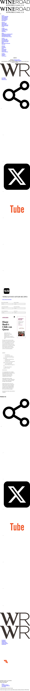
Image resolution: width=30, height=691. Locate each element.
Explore (3, 38)
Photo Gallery (4, 49)
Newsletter (4, 54)
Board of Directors (5, 51)
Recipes (3, 55)
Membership (4, 644)
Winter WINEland (5, 17)
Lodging (3, 28)
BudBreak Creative (18, 60)
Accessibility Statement (6, 685)
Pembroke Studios (17, 59)
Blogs (3, 42)
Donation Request (5, 643)
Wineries (3, 22)
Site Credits (4, 686)
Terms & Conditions (5, 684)
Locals (3, 26)
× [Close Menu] (0, 13)
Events (3, 15)
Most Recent (4, 31)
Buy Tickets (4, 20)
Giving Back (4, 50)
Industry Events (4, 642)
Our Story (3, 46)
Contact (3, 53)
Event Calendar (4, 19)
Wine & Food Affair (5, 16)
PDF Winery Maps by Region (7, 36)
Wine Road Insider (5, 25)
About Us (3, 45)
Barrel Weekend (4, 18)
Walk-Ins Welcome (5, 24)
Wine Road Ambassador (6, 43)
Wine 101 (3, 44)
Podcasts (3, 30)
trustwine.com (20, 324)
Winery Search (4, 23)
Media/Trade (4, 641)
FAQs (3, 48)
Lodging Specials (5, 29)
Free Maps (4, 77)
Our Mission (4, 47)
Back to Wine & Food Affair (7, 299)
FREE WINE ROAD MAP (6, 35)
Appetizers (5, 317)
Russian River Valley (5, 40)
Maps (3, 33)
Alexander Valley (5, 39)
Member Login (4, 79)
